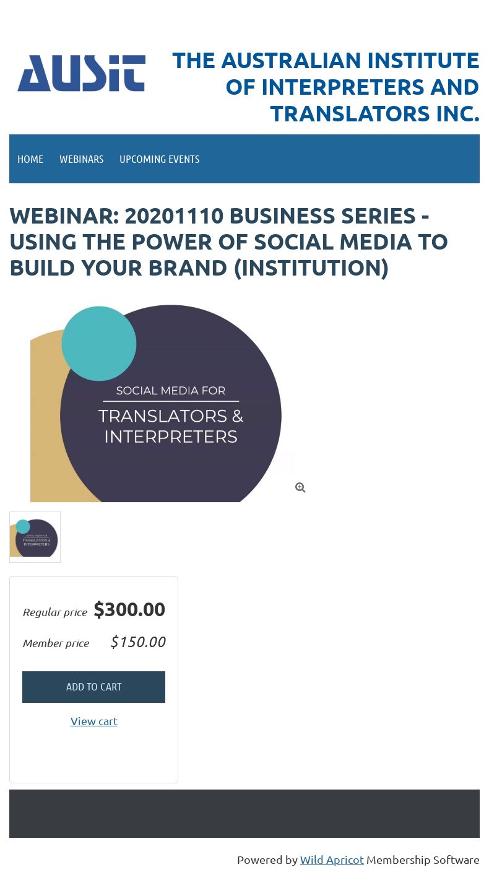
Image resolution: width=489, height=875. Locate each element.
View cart (94, 720)
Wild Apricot (332, 859)
